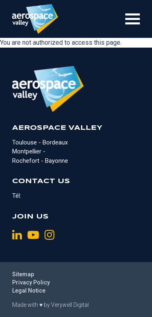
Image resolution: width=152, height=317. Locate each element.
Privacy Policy (31, 282)
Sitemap (23, 274)
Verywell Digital (70, 305)
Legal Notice (28, 290)
